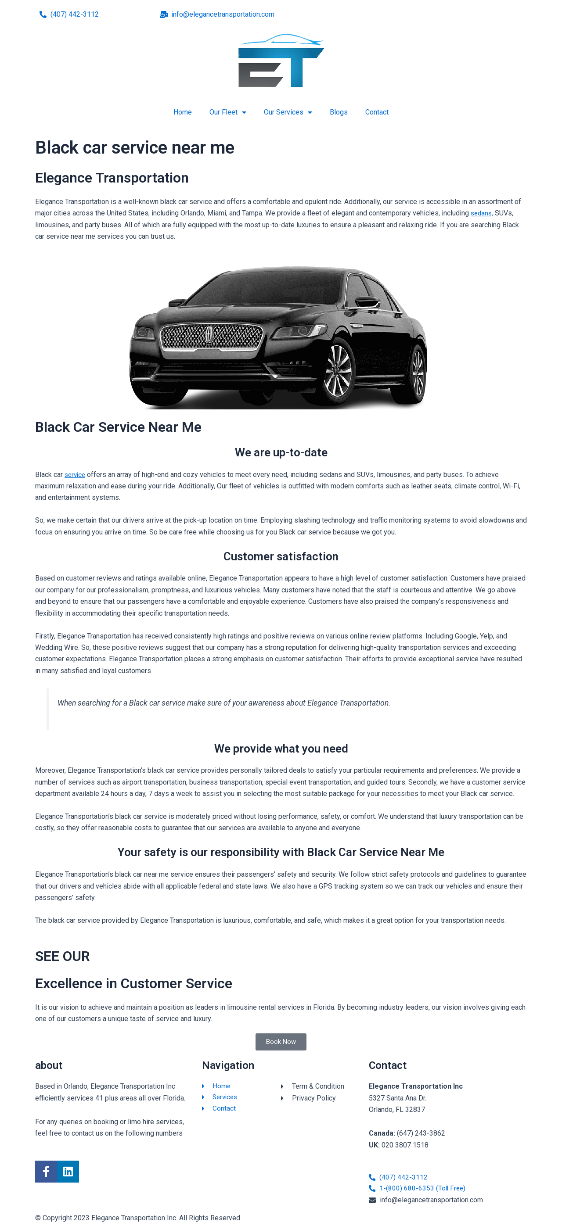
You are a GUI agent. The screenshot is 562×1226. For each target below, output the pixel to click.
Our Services (288, 112)
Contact (377, 112)
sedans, (483, 213)
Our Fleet (227, 112)
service (76, 474)
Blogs (339, 112)
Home (182, 112)
